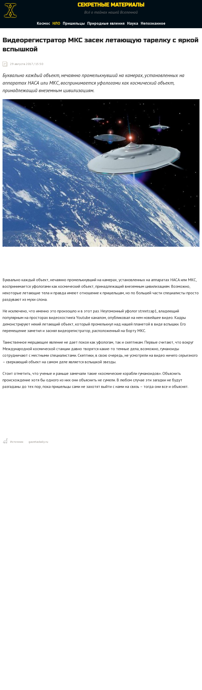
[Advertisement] (94, 263)
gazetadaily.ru (38, 442)
